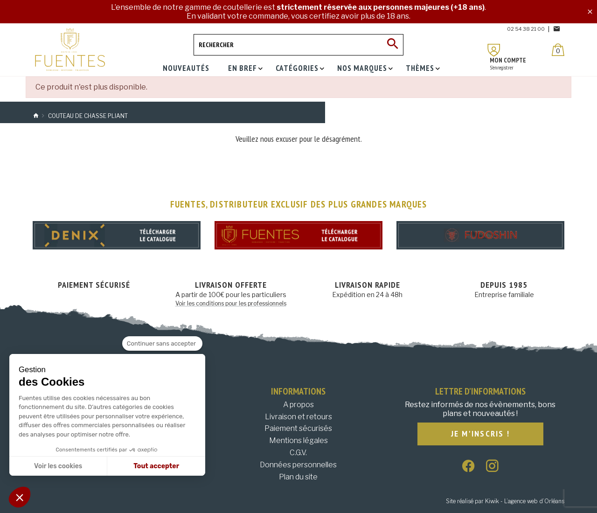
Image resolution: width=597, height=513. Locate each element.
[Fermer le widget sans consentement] (162, 343)
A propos (298, 404)
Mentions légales (298, 440)
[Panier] (558, 49)
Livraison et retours (298, 416)
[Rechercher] (298, 44)
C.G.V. (298, 452)
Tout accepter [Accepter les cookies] (156, 466)
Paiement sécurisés (298, 428)
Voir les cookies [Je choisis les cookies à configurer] (58, 466)
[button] (19, 497)
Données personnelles (298, 464)
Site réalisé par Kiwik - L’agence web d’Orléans (505, 501)
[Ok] (393, 45)
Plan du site (298, 476)
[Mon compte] (493, 50)
